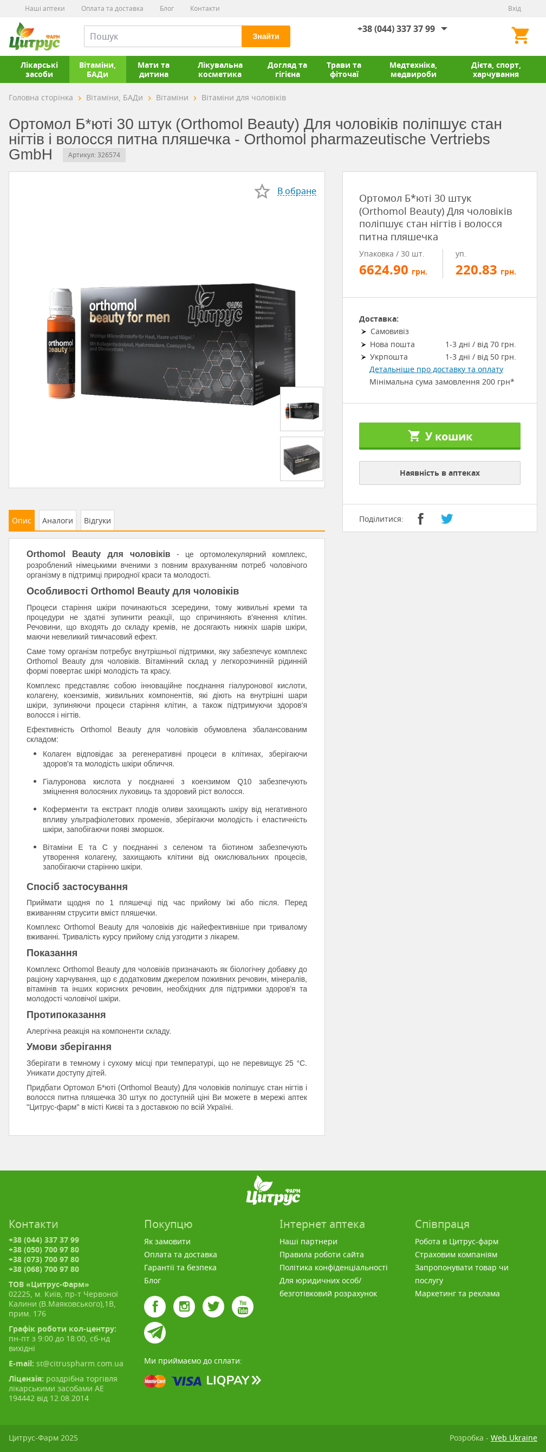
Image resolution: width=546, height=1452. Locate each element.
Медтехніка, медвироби (413, 69)
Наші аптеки (45, 8)
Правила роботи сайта (322, 1254)
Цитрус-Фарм (34, 36)
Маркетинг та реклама (457, 1293)
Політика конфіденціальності (334, 1267)
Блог (167, 8)
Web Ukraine (514, 1437)
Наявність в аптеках (440, 473)
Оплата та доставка (112, 8)
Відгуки (97, 520)
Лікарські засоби (39, 69)
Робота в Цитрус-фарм (456, 1241)
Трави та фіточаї (344, 69)
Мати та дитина (154, 69)
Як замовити (167, 1241)
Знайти (265, 36)
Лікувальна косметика (220, 69)
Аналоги (57, 520)
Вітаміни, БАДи (97, 69)
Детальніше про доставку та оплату (436, 369)
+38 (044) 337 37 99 (396, 29)
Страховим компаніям (456, 1254)
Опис (21, 520)
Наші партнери (308, 1241)
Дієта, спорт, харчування (496, 69)
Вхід (514, 8)
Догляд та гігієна (287, 69)
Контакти (205, 8)
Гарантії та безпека (180, 1267)
